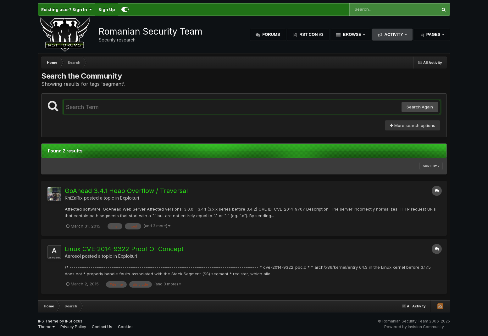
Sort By (431, 166)
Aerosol (73, 256)
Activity (393, 34)
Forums (270, 34)
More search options (412, 125)
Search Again (420, 106)
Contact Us (102, 326)
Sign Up (106, 9)
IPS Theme (48, 321)
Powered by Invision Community (414, 326)
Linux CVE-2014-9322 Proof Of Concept (124, 249)
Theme (46, 326)
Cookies (126, 326)
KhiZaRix (74, 198)
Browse (352, 34)
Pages (433, 34)
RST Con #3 (311, 34)
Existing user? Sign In (66, 9)
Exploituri (129, 198)
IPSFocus (73, 321)
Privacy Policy (73, 326)
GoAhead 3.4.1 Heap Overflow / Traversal (126, 191)
